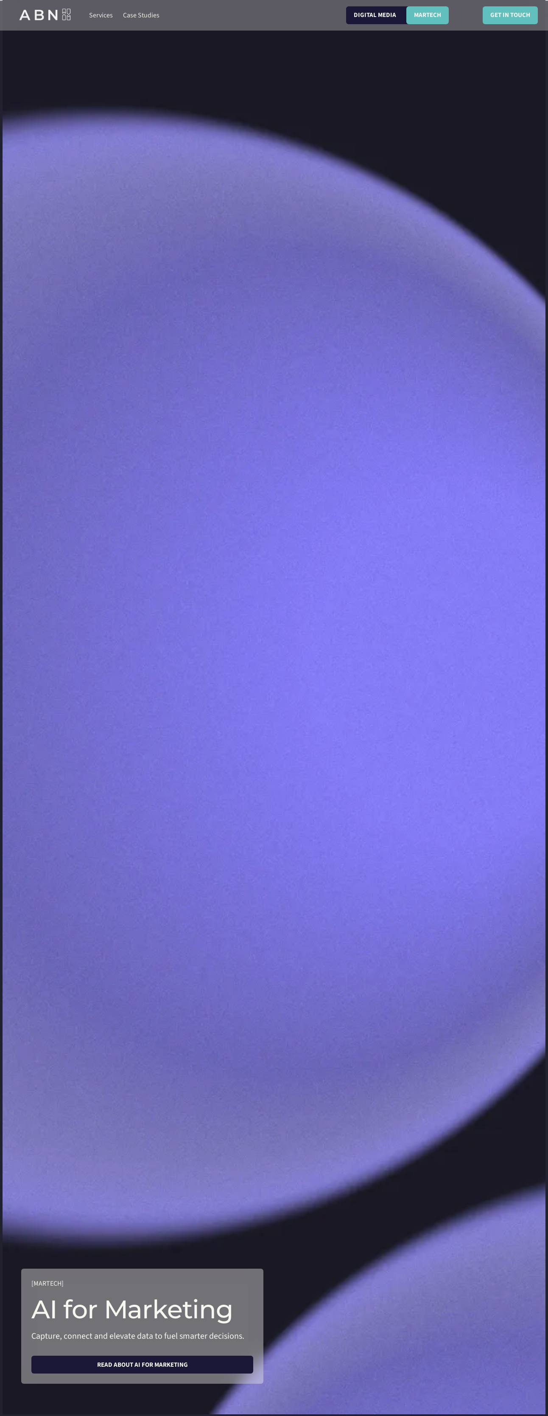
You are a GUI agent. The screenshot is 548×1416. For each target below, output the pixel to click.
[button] (101, 15)
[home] (45, 15)
